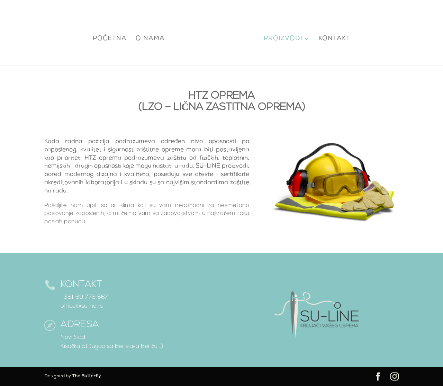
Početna (111, 38)
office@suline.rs (82, 306)
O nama (151, 38)
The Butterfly (86, 376)
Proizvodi (281, 38)
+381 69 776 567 (84, 297)
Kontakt (333, 38)
